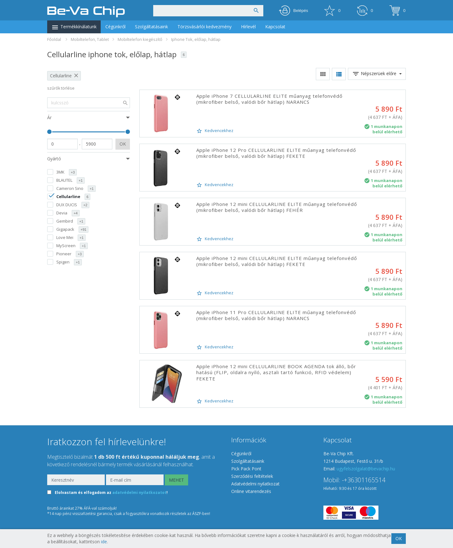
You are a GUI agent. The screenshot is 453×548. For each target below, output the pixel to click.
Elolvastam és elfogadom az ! (111, 492)
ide (104, 542)
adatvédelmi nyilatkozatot (139, 492)
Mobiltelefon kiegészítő (140, 39)
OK (123, 144)
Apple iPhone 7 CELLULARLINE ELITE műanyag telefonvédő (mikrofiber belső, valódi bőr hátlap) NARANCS (269, 99)
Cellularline (61, 76)
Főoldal (54, 39)
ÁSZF (196, 513)
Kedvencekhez (214, 131)
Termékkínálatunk (74, 27)
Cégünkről (115, 27)
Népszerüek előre (377, 74)
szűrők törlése (61, 88)
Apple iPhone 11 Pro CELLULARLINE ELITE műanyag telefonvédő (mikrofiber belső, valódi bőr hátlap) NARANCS (276, 315)
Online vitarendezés (251, 491)
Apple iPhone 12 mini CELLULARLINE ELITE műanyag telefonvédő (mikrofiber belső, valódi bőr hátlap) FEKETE (276, 261)
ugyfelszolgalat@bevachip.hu (366, 469)
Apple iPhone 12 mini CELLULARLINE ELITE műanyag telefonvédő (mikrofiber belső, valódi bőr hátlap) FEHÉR (276, 207)
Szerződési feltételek (252, 476)
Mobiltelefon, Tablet (90, 39)
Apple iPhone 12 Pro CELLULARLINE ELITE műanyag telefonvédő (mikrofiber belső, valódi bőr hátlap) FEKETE (276, 153)
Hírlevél (248, 27)
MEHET (176, 480)
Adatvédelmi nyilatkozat (255, 484)
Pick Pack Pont (246, 469)
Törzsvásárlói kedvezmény (204, 27)
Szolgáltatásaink (151, 27)
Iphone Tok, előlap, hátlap (196, 39)
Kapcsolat (275, 27)
